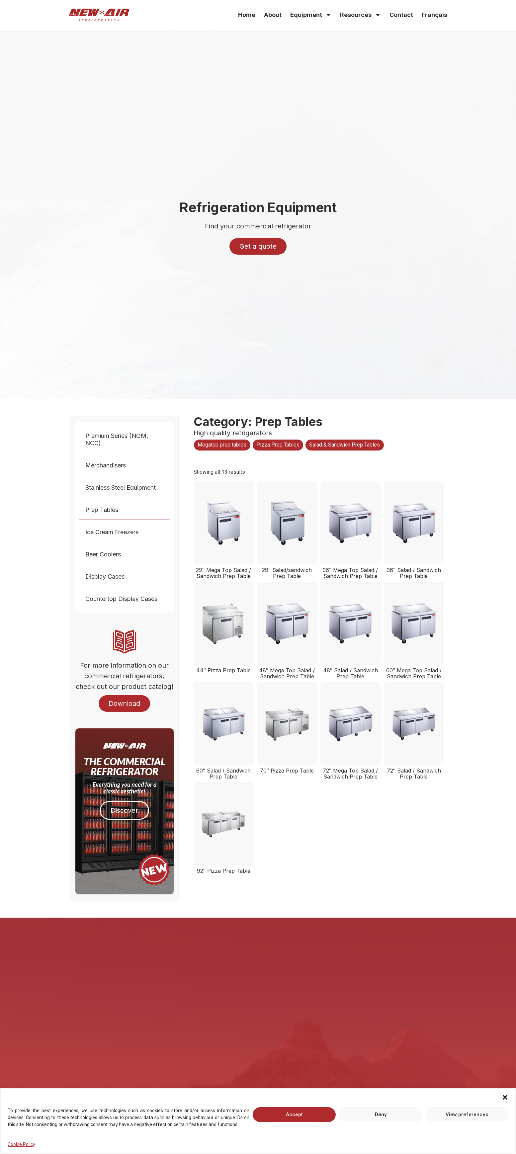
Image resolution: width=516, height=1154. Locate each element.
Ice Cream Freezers (113, 532)
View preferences (467, 1118)
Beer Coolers (104, 554)
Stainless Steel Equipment (122, 487)
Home (246, 15)
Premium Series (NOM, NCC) (124, 439)
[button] (505, 1100)
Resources (360, 15)
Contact (401, 15)
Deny (381, 1118)
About (273, 15)
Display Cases (106, 576)
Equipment (310, 15)
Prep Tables (103, 509)
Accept (294, 1118)
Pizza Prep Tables (278, 445)
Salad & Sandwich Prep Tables (344, 445)
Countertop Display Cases (123, 598)
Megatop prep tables (222, 445)
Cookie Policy (21, 1147)
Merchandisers (107, 465)
